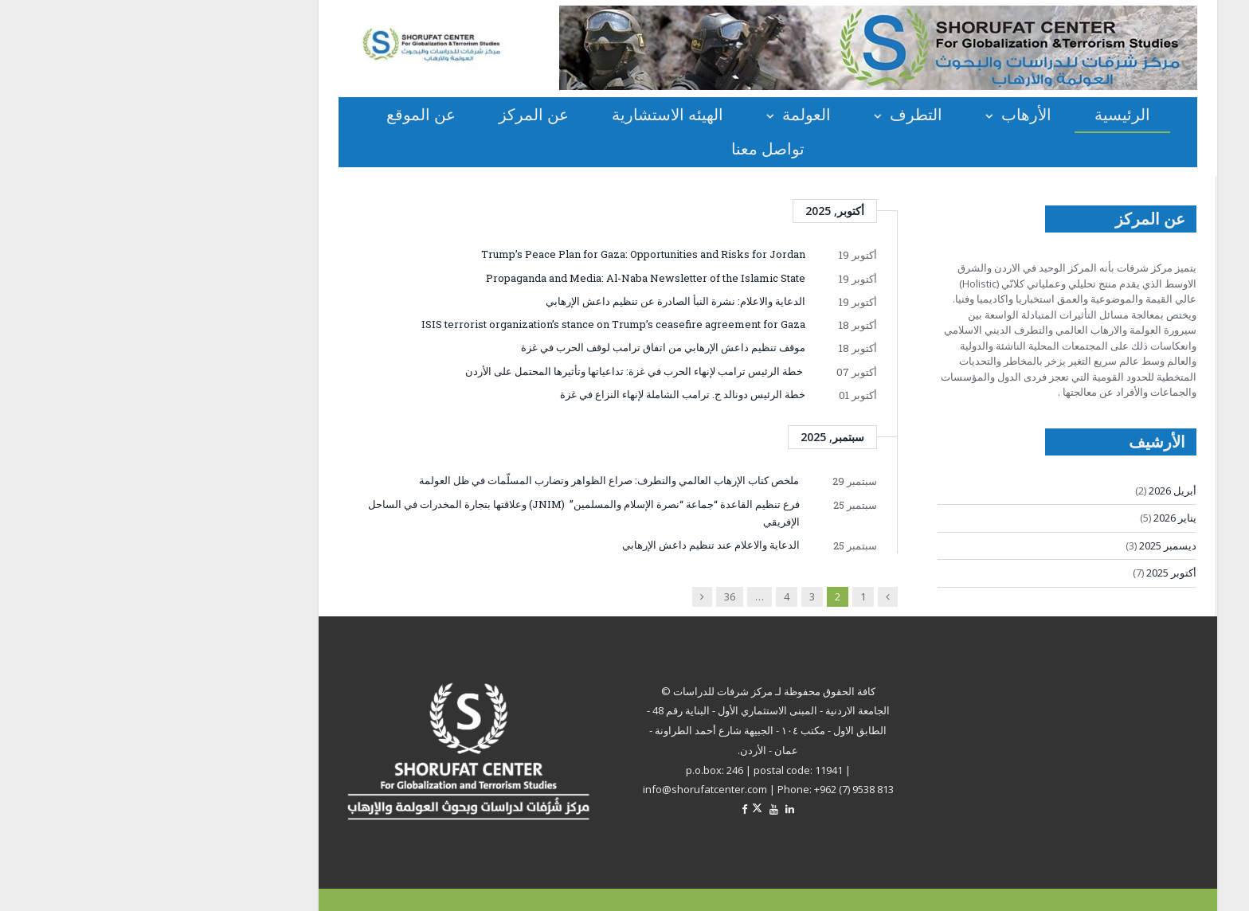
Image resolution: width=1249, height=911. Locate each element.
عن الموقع (277, 114)
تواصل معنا (624, 148)
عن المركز (390, 114)
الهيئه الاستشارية (524, 114)
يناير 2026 (1031, 517)
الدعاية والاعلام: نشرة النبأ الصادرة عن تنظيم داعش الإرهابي (532, 301)
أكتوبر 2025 (1028, 572)
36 (586, 596)
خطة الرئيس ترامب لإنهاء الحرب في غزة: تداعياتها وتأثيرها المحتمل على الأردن (491, 371)
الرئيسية (979, 114)
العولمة (663, 114)
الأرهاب (883, 114)
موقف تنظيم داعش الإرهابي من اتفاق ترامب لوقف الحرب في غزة (520, 347)
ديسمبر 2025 (1024, 545)
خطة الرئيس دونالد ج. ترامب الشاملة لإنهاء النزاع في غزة (539, 394)
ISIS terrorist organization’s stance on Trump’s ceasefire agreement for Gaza (470, 324)
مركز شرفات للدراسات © (573, 691)
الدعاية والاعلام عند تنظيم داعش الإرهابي (562, 545)
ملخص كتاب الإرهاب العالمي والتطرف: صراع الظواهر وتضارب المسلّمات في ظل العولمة (466, 480)
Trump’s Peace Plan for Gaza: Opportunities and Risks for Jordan (500, 254)
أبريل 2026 (1029, 490)
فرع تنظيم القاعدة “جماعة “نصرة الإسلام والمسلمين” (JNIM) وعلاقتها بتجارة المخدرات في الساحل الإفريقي (440, 513)
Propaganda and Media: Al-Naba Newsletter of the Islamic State (502, 278)
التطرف (772, 114)
